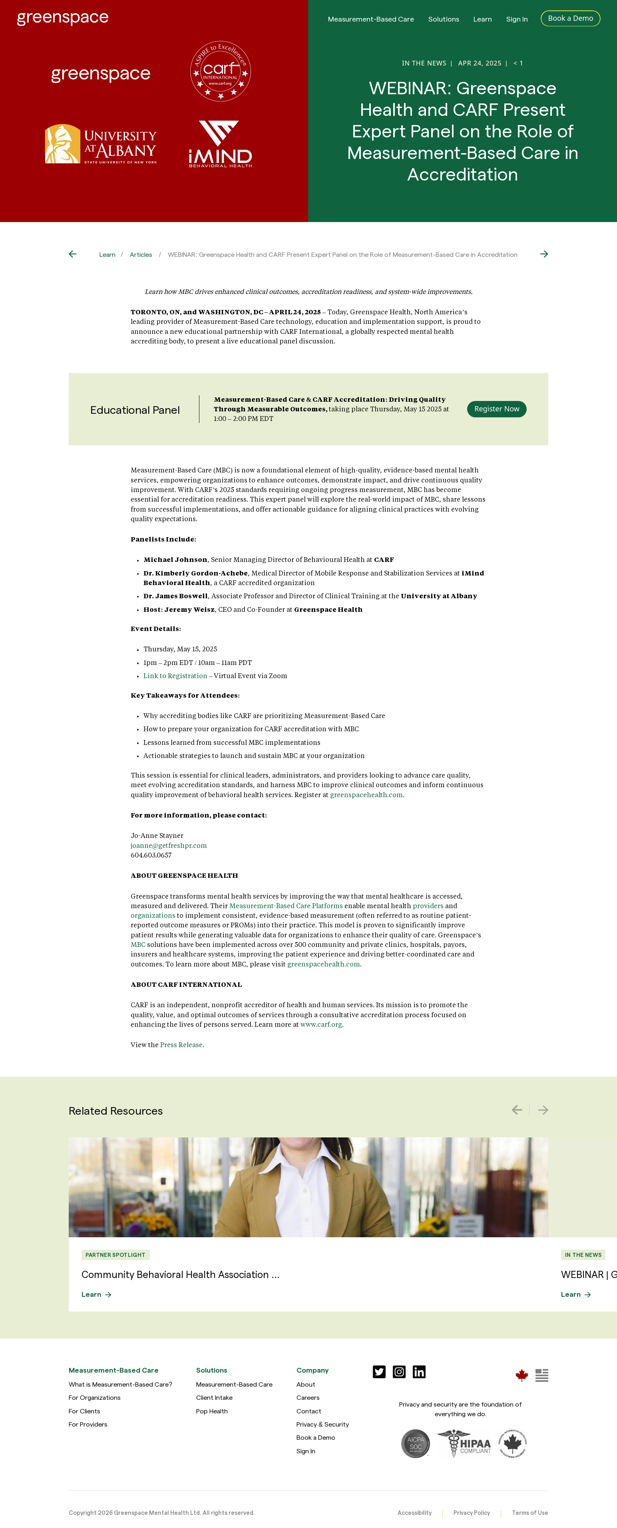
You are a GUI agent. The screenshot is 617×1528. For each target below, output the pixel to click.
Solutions (443, 19)
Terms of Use (530, 1512)
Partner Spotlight (116, 1254)
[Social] (379, 1371)
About (306, 1384)
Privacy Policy (472, 1512)
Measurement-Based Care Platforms (286, 905)
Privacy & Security (323, 1424)
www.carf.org (320, 1024)
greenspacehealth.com (366, 794)
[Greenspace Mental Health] (521, 1375)
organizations (153, 915)
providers (428, 905)
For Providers (88, 1424)
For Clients (84, 1411)
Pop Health (212, 1411)
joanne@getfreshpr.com (169, 845)
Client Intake (214, 1397)
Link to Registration (175, 675)
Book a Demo (316, 1437)
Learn (483, 19)
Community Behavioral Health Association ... (181, 1274)
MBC (138, 944)
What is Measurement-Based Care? (120, 1384)
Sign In (517, 19)
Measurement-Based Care (371, 19)
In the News (583, 1254)
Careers (308, 1397)
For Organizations (95, 1397)
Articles (141, 254)
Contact (309, 1411)
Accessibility (415, 1512)
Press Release (181, 1044)
